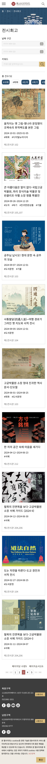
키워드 (5, 59)
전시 (9, 11)
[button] (37, 4)
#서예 (6, 82)
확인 (41, 759)
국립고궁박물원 (20, 4)
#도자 (25, 82)
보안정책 (31, 753)
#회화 (15, 82)
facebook (4, 705)
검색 (42, 64)
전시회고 (17, 11)
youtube (13, 705)
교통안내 (39, 694)
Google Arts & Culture (18, 705)
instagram (8, 705)
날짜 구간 (6, 38)
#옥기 (35, 82)
